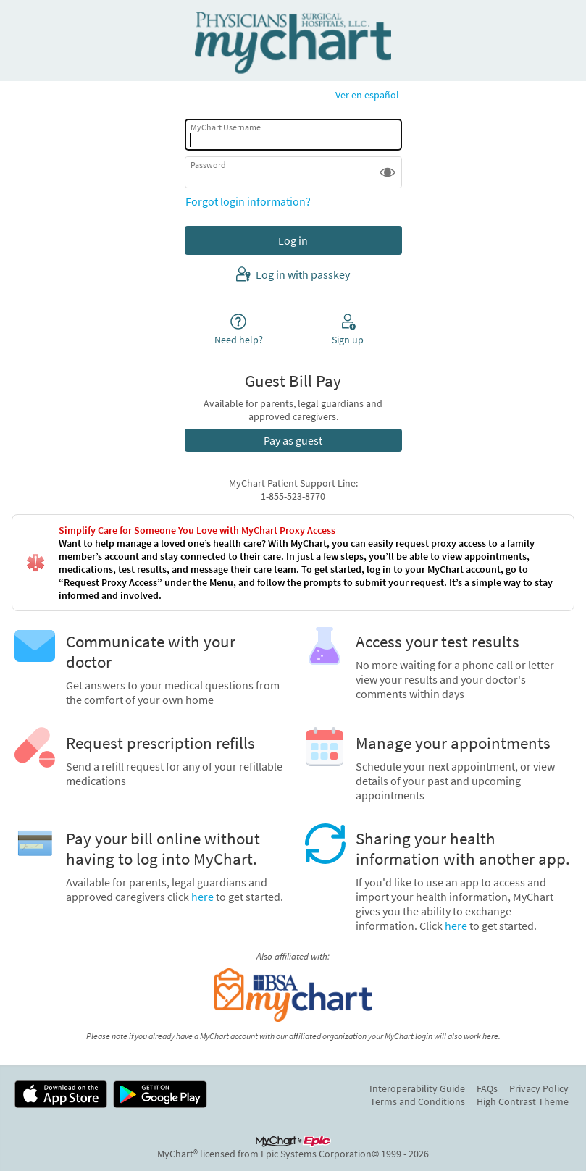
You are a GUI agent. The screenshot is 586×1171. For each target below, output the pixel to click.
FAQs (487, 1088)
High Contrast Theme (523, 1101)
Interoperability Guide (417, 1088)
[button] (387, 172)
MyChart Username (226, 127)
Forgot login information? (248, 201)
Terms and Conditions (417, 1101)
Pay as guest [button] (293, 440)
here (202, 896)
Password (208, 164)
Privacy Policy (539, 1088)
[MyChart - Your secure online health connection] (293, 40)
